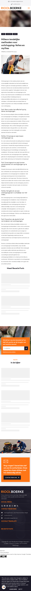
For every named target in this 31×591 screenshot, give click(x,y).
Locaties (6, 544)
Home (3, 34)
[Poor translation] (4, 556)
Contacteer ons (12, 477)
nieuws (15, 34)
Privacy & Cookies (14, 544)
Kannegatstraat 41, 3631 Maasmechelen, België (16, 513)
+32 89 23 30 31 (8, 515)
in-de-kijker (9, 34)
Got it (20, 589)
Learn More (13, 589)
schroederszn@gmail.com (11, 518)
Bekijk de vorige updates (9, 352)
